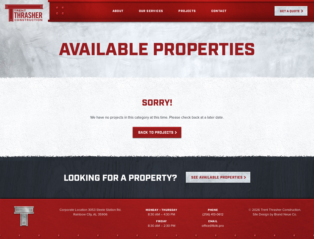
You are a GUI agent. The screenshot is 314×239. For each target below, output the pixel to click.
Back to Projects (156, 132)
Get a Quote (290, 11)
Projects (187, 11)
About (118, 11)
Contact (219, 11)
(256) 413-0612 (213, 214)
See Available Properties (217, 177)
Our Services (151, 11)
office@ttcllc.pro (213, 225)
